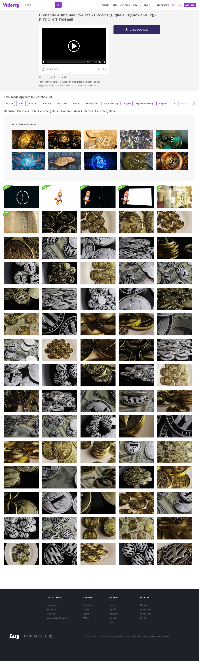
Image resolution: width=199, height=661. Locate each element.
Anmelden (189, 5)
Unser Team (146, 609)
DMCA (86, 618)
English (112, 605)
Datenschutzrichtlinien (160, 636)
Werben (86, 609)
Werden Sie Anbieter (57, 618)
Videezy (51, 613)
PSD (135, 5)
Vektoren (105, 5)
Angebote (87, 605)
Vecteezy (51, 609)
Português (113, 613)
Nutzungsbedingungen (137, 636)
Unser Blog (145, 613)
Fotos (114, 5)
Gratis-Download (139, 29)
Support (86, 613)
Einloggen (176, 5)
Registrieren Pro (162, 5)
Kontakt (144, 618)
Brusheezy (52, 605)
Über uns (144, 605)
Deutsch (112, 618)
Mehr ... (112, 622)
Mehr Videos (125, 5)
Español (112, 609)
